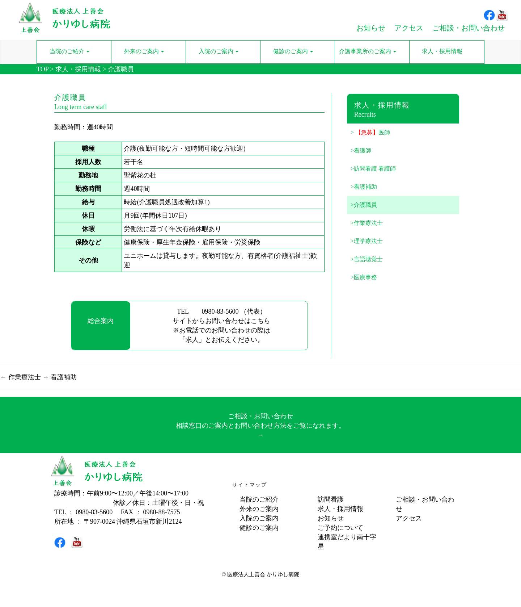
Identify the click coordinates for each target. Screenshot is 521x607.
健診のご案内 (259, 527)
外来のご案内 (259, 508)
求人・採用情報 (78, 69)
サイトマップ (249, 484)
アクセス (409, 518)
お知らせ (331, 518)
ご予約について (340, 527)
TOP (42, 69)
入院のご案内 (259, 518)
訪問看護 (331, 499)
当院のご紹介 (259, 499)
